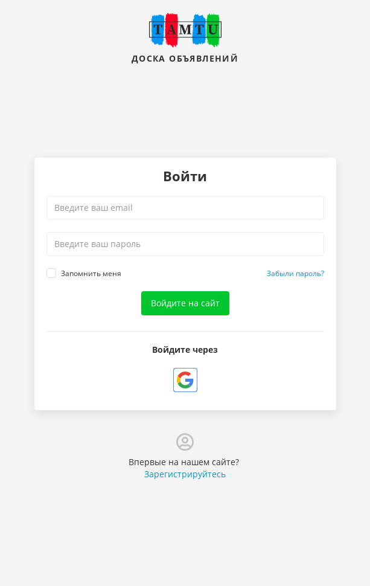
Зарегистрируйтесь (185, 474)
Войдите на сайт (185, 303)
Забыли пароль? (295, 273)
